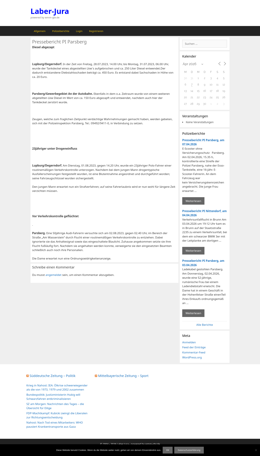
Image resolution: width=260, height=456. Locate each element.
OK (167, 450)
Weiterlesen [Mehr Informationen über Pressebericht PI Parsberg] (193, 201)
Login (79, 31)
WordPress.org (192, 357)
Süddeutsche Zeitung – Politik (52, 375)
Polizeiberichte (60, 31)
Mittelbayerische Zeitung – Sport (123, 375)
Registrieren (96, 31)
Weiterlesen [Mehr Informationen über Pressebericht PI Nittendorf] (193, 251)
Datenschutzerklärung (189, 450)
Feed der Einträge (194, 347)
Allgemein (40, 31)
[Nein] (256, 450)
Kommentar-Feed (193, 352)
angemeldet (54, 275)
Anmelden (189, 342)
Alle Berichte (204, 325)
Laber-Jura (50, 11)
